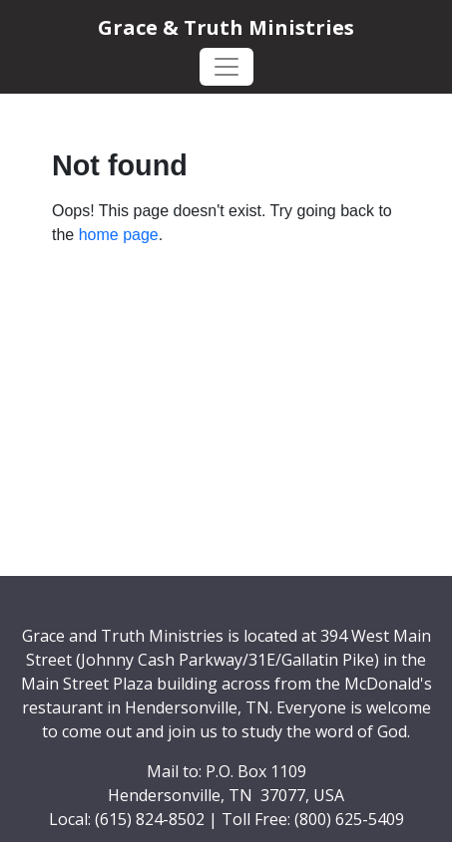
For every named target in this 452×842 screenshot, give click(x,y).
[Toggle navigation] (226, 67)
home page (119, 234)
